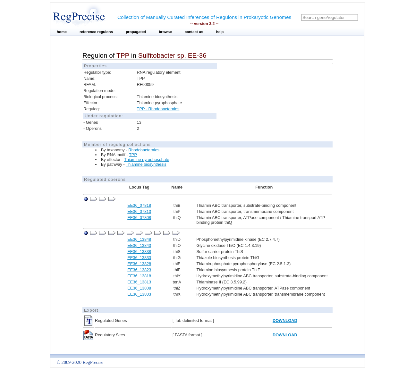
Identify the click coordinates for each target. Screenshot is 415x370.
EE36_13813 (139, 282)
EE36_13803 (139, 294)
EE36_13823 (139, 269)
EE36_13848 (139, 239)
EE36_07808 (139, 217)
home (62, 32)
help (220, 32)
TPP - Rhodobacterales (158, 108)
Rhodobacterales (143, 149)
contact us (194, 32)
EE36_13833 (139, 257)
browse (165, 32)
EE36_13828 (139, 263)
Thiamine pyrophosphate (146, 159)
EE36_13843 (139, 245)
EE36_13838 (139, 251)
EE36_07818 (139, 205)
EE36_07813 (139, 211)
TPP (133, 154)
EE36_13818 (139, 275)
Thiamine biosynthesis (146, 164)
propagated (136, 32)
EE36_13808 (139, 288)
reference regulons (96, 32)
